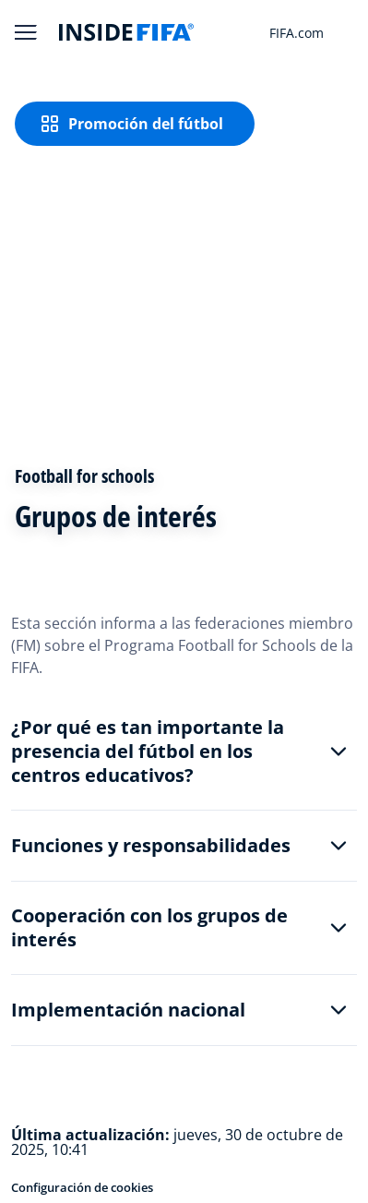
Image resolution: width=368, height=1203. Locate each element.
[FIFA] (126, 32)
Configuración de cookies (82, 1187)
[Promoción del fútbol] (135, 124)
